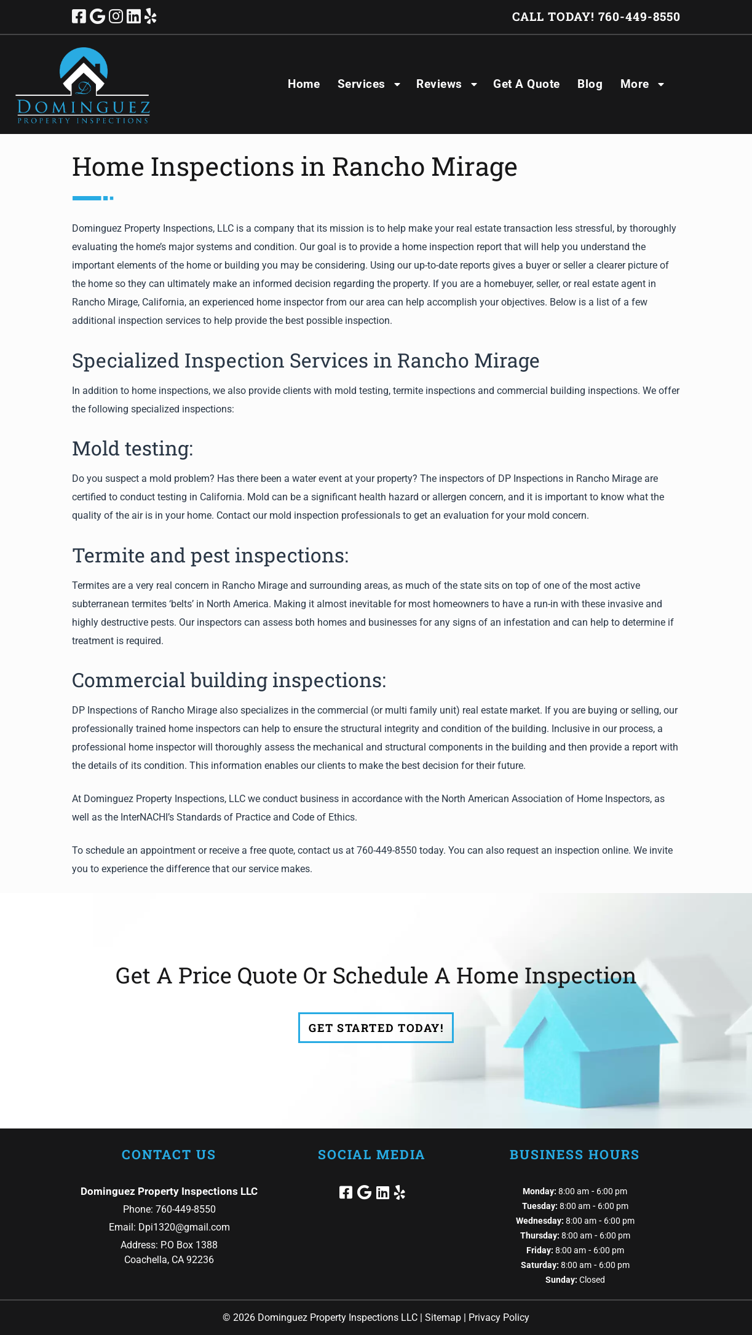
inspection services (159, 320)
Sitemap (443, 1317)
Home (304, 84)
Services (362, 84)
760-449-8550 (387, 850)
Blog (590, 84)
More (634, 84)
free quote (271, 850)
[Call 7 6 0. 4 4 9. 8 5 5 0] (639, 16)
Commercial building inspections (227, 679)
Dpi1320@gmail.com (184, 1227)
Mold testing (130, 448)
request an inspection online (567, 850)
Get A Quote (526, 84)
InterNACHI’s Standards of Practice (196, 817)
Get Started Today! (376, 1027)
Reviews (439, 84)
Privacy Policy (499, 1317)
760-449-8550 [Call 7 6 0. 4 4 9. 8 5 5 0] (186, 1209)
